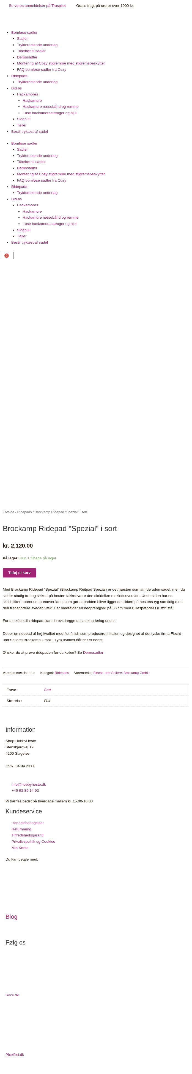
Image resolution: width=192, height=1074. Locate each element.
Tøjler (22, 125)
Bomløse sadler (24, 32)
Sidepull (24, 119)
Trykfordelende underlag (37, 45)
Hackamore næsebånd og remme (51, 107)
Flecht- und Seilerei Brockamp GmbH (122, 677)
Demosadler (27, 57)
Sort (47, 694)
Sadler (22, 38)
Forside (8, 516)
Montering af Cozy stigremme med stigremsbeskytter (61, 63)
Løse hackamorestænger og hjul (49, 113)
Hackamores (27, 94)
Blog (12, 920)
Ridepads (19, 76)
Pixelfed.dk (15, 1059)
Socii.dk (12, 999)
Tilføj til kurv (19, 577)
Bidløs (16, 88)
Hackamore (32, 100)
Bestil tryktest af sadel (29, 131)
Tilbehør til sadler (31, 51)
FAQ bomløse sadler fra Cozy (41, 69)
